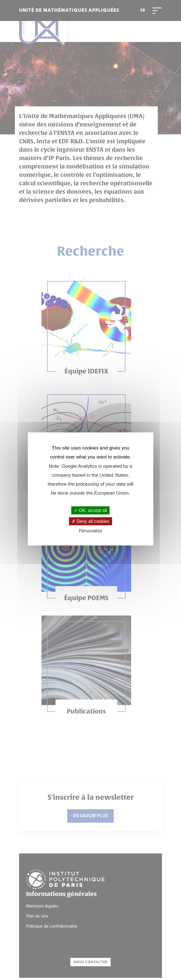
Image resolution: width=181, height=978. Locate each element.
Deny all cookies (90, 521)
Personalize (90, 530)
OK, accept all (90, 510)
